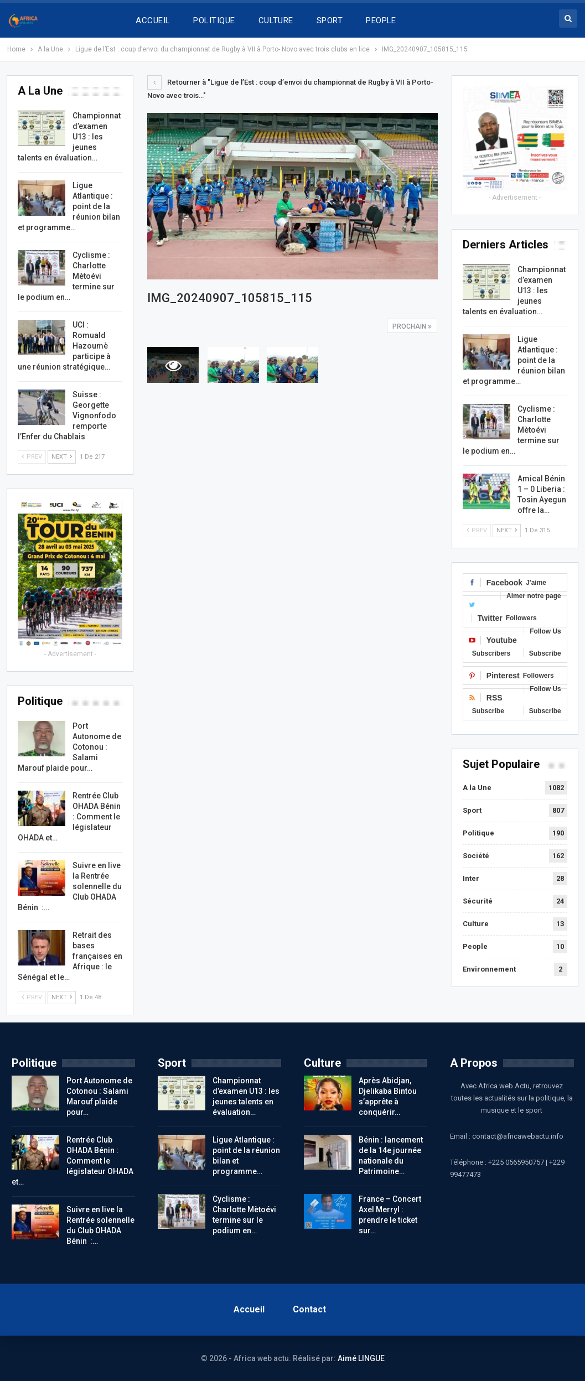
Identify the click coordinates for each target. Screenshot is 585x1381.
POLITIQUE (214, 20)
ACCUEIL (153, 20)
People (475, 946)
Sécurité (478, 901)
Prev (477, 530)
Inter (471, 878)
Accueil (249, 1309)
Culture (476, 924)
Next (506, 530)
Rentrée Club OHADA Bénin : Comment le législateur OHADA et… (72, 1160)
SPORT (330, 20)
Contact (309, 1309)
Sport (472, 810)
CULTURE (275, 20)
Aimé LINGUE (361, 1358)
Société (476, 856)
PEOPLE (381, 20)
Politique (478, 833)
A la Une (477, 787)
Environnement (489, 969)
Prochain (412, 326)
